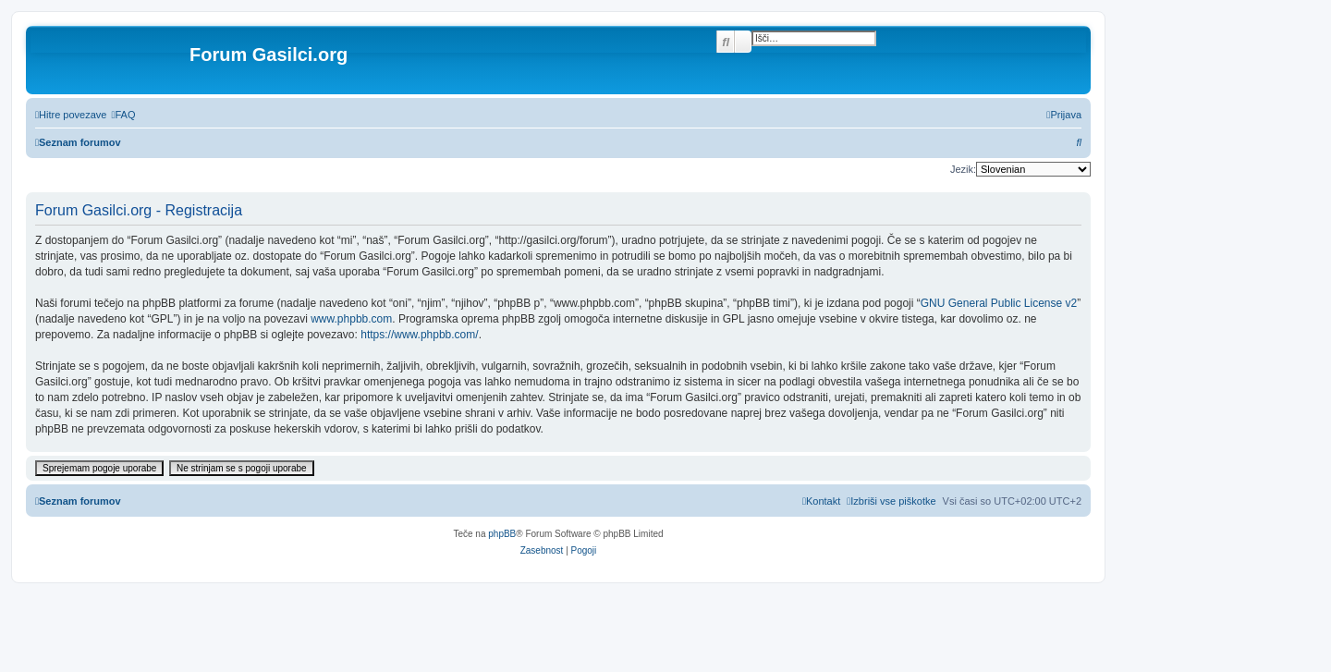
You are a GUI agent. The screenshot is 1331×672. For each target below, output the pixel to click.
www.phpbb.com (351, 318)
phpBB (502, 534)
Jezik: (963, 169)
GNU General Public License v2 (999, 303)
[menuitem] (123, 115)
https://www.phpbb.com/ (419, 334)
